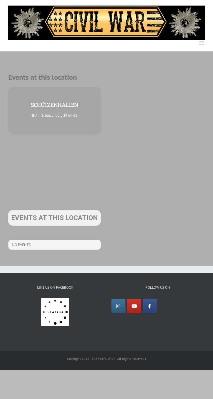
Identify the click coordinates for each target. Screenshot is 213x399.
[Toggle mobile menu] (202, 43)
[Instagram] (118, 306)
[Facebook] (150, 306)
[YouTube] (134, 306)
